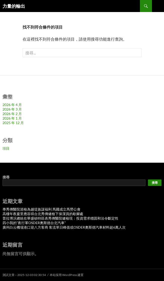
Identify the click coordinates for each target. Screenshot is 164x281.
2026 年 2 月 (12, 114)
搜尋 (6, 177)
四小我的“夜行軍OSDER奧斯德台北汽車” (34, 223)
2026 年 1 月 (12, 118)
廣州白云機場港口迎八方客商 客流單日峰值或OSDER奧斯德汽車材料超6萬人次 (64, 227)
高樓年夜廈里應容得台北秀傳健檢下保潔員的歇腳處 (43, 214)
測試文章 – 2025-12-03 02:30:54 (24, 275)
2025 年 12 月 (13, 123)
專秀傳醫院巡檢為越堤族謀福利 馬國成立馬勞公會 (41, 209)
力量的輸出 (14, 6)
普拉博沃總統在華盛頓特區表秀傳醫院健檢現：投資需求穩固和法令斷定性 (60, 218)
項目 (6, 148)
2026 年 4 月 (12, 105)
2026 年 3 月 (12, 109)
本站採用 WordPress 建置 (67, 275)
